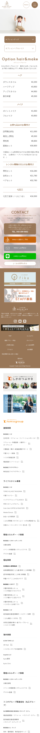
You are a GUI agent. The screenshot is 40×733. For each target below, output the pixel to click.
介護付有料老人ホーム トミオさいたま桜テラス (11, 603)
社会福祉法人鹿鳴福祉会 (10, 566)
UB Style (6, 645)
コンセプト (30, 336)
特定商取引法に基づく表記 (10, 354)
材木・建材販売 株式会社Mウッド (14, 732)
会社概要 (30, 349)
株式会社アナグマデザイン (12, 471)
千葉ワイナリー (8, 495)
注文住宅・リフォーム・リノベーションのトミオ (19, 438)
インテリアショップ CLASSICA (13, 500)
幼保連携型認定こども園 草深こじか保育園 (17, 570)
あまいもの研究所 (9, 516)
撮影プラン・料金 (10, 340)
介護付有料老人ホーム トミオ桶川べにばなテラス (12, 596)
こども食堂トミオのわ (10, 618)
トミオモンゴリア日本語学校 (12, 649)
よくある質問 (30, 345)
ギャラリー (30, 340)
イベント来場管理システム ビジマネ (15, 549)
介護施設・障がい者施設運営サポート (15, 449)
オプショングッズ (12, 39)
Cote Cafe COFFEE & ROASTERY (14, 508)
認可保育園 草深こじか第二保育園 (14, 574)
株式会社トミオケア (9, 584)
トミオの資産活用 (9, 457)
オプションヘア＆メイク (15, 48)
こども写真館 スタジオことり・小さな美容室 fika (19, 521)
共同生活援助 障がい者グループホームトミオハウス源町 (16, 623)
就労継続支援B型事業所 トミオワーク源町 (17, 614)
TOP (10, 336)
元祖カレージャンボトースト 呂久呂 (15, 525)
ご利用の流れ (10, 345)
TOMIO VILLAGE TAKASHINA (12, 491)
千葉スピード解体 (9, 453)
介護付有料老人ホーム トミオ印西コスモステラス (12, 589)
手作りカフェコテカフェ (11, 504)
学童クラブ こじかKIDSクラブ (13, 578)
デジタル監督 (7, 554)
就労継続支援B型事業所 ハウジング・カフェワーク (12, 720)
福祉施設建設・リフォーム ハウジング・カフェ (19, 715)
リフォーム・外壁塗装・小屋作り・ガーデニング (15, 443)
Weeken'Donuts (8, 512)
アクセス (10, 349)
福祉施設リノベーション (11, 462)
